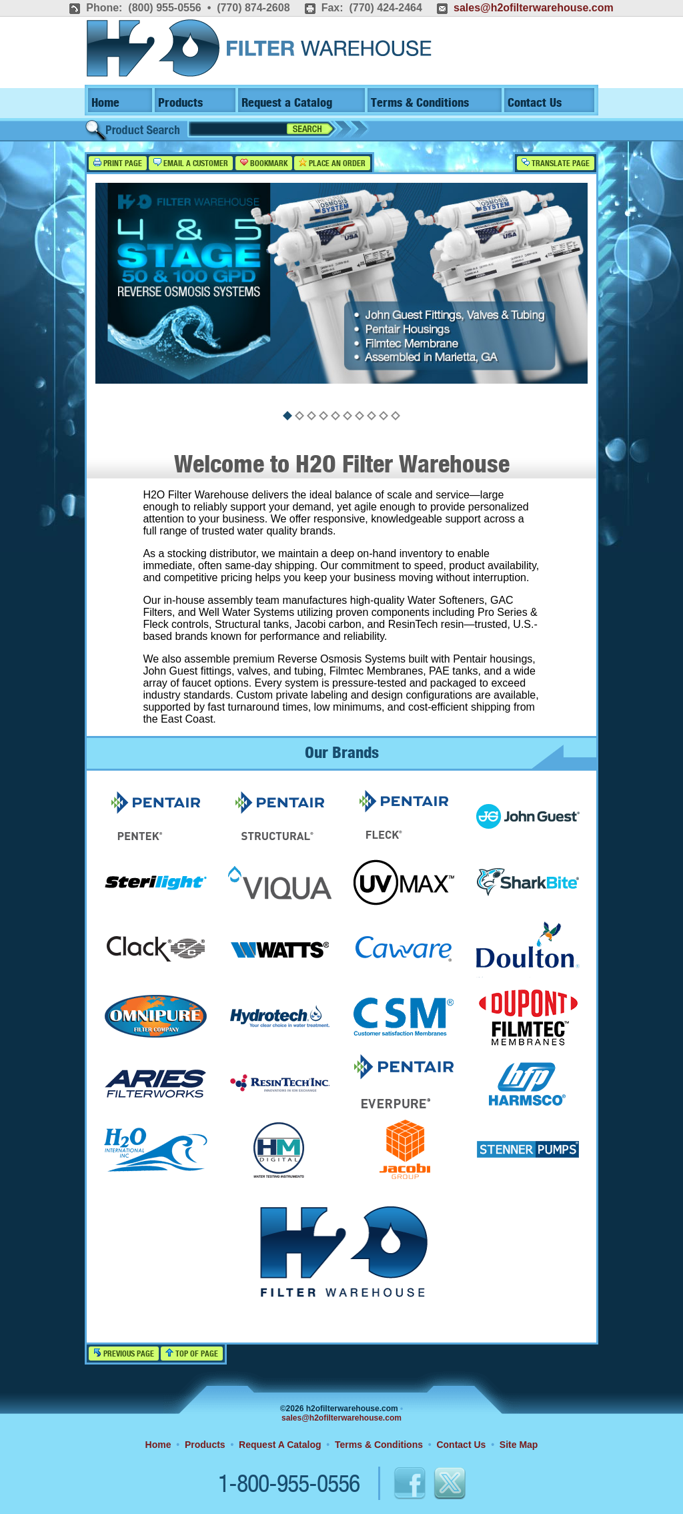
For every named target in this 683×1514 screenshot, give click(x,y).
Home (105, 103)
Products (180, 103)
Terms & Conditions (420, 103)
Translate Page (556, 163)
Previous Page (123, 1354)
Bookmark (263, 163)
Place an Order (332, 163)
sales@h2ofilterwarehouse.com (534, 7)
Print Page (117, 163)
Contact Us (535, 103)
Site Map (519, 1444)
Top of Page (191, 1354)
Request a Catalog (286, 103)
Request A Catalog (280, 1444)
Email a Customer (190, 163)
